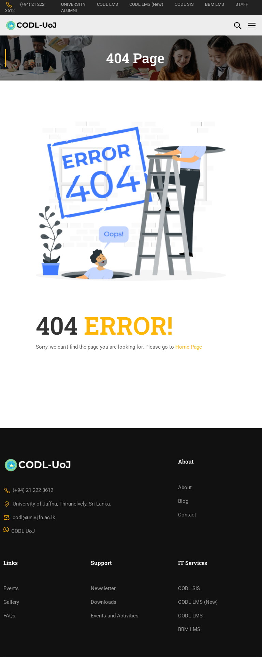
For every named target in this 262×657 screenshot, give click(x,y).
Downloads (103, 602)
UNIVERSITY (73, 4)
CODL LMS (107, 4)
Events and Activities (115, 616)
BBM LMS (214, 4)
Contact (187, 515)
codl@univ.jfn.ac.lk (29, 517)
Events (11, 588)
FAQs (9, 616)
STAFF (241, 4)
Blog (183, 501)
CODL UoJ (19, 531)
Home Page (188, 347)
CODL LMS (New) (146, 4)
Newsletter (103, 588)
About (185, 487)
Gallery (11, 602)
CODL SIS (184, 4)
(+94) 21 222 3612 (28, 490)
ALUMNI (69, 10)
